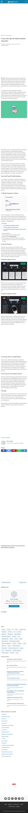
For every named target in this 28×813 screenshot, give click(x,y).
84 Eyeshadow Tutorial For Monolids (14, 659)
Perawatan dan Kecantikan (8, 745)
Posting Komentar (4, 45)
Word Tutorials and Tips (13, 648)
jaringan (21, 648)
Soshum (14, 643)
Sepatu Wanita (5, 736)
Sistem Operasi (5, 641)
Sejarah (20, 638)
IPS (12, 629)
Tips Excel (4, 645)
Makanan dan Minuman (7, 734)
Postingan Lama (22, 582)
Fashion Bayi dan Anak (7, 752)
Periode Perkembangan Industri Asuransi (15, 703)
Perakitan (14, 636)
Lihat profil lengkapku (14, 606)
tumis (17, 652)
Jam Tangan (5, 740)
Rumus (16, 638)
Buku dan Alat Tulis (6, 756)
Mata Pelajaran (17, 634)
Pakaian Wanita (5, 732)
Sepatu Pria (4, 723)
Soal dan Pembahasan (6, 643)
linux (3, 650)
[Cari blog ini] (26, 1)
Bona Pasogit (14, 599)
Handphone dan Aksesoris (8, 725)
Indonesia (8, 437)
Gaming (8, 629)
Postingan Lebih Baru (6, 582)
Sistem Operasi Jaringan (15, 641)
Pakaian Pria (5, 721)
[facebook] (3, 450)
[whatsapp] (19, 450)
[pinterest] (14, 450)
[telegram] (24, 450)
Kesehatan (4, 631)
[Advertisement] (14, 19)
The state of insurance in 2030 (13, 678)
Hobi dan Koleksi (5, 747)
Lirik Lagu (19, 631)
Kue (14, 631)
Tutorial (9, 645)
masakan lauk (8, 650)
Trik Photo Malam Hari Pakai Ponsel (10, 227)
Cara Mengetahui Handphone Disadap (11, 225)
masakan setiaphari (17, 650)
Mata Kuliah (10, 634)
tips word (12, 652)
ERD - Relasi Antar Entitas (12, 665)
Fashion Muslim (5, 727)
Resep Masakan (5, 638)
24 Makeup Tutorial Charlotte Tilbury (14, 697)
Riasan (11, 638)
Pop (19, 636)
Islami (16, 629)
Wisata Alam (4, 648)
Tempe (24, 643)
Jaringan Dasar (22, 629)
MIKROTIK (4, 634)
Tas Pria (3, 738)
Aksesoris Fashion (6, 716)
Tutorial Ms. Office (16, 645)
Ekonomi (3, 629)
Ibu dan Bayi (4, 749)
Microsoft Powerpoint (6, 636)
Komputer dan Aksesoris (7, 754)
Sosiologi (19, 643)
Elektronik (4, 718)
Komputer (10, 631)
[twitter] (8, 450)
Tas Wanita (4, 729)
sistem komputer (5, 652)
